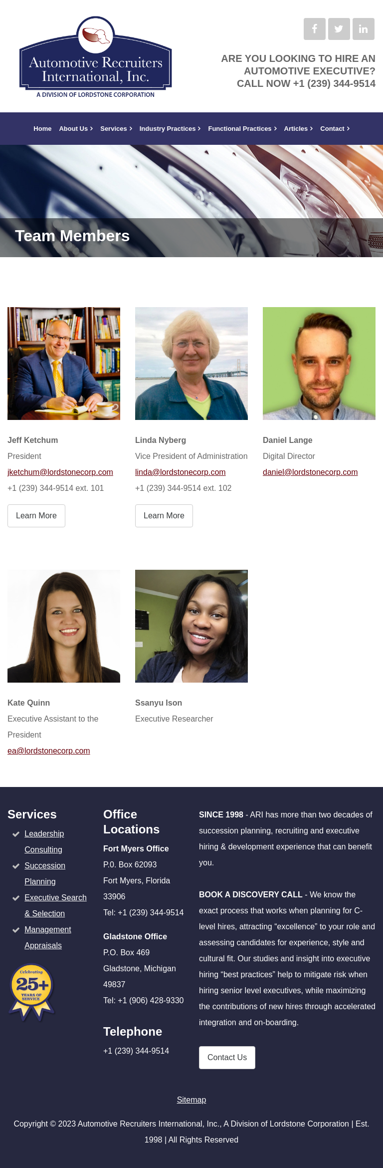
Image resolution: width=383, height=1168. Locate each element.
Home (42, 128)
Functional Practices (239, 128)
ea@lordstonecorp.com (48, 751)
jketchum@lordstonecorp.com (60, 472)
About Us (73, 128)
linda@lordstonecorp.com (180, 472)
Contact (332, 128)
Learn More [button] (36, 515)
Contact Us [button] (227, 1057)
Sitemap (191, 1100)
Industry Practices (168, 128)
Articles (296, 128)
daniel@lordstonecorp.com (310, 472)
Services (113, 128)
